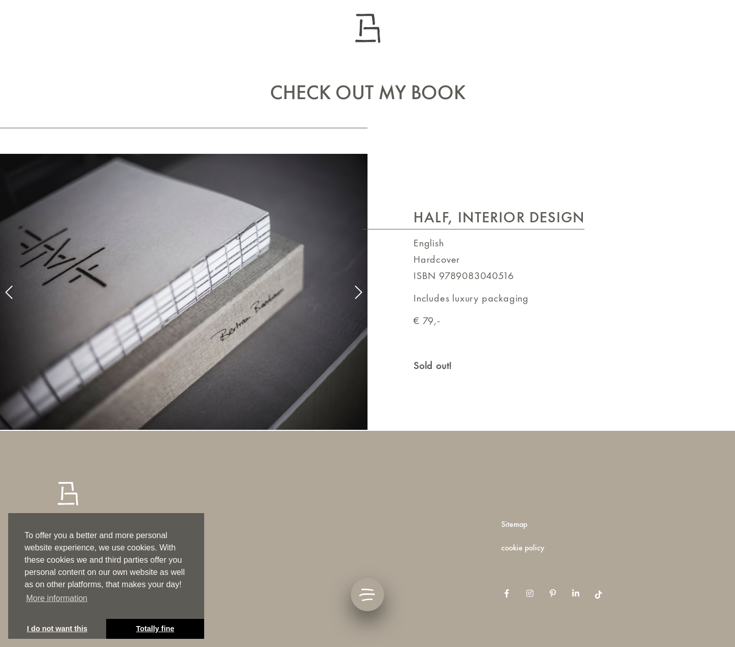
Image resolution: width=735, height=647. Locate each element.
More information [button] (56, 598)
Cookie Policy (523, 547)
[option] (184, 292)
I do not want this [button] (57, 629)
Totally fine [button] (155, 629)
